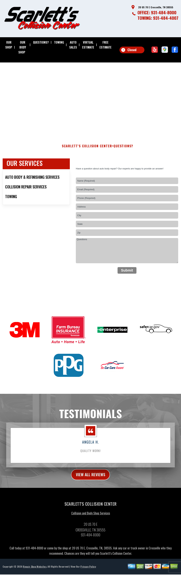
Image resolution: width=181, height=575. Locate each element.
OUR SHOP (8, 44)
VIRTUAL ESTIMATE (88, 44)
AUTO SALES (73, 44)
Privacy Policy (88, 569)
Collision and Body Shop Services (90, 516)
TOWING (59, 42)
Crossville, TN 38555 (85, 82)
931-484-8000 (163, 12)
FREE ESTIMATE (106, 44)
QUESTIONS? (41, 42)
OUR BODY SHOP (22, 47)
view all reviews (90, 477)
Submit (127, 273)
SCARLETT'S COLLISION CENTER (87, 148)
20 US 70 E (66, 82)
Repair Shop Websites (34, 569)
